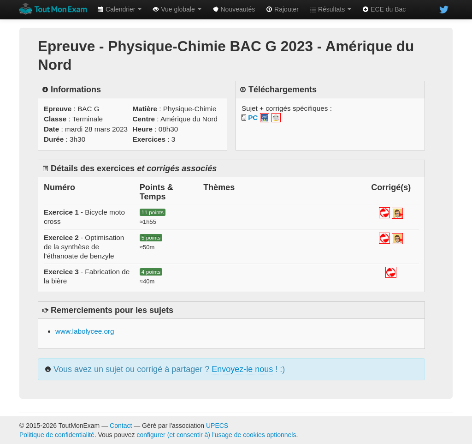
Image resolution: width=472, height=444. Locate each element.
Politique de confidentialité (56, 434)
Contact (121, 425)
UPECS (217, 425)
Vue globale (177, 9)
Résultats (330, 9)
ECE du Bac (384, 9)
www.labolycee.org (84, 331)
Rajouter (282, 9)
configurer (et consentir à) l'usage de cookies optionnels (216, 434)
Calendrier (119, 9)
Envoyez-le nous (242, 369)
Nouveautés (233, 9)
